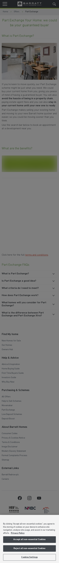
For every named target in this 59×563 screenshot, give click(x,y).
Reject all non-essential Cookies (29, 548)
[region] (29, 539)
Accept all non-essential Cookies (29, 539)
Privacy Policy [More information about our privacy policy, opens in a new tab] (18, 533)
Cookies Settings (29, 557)
